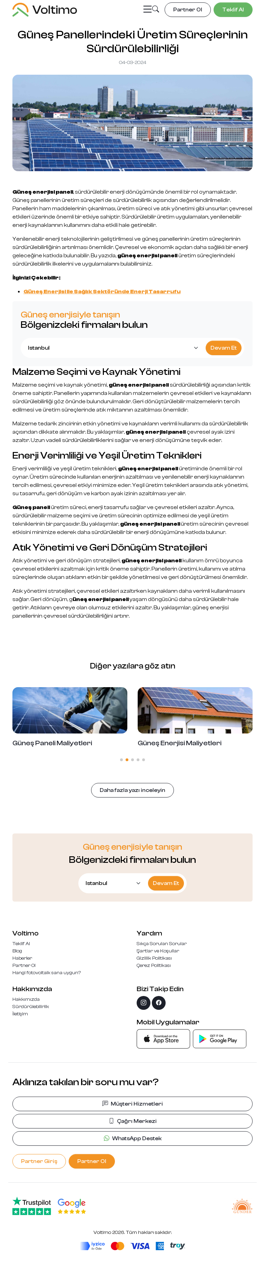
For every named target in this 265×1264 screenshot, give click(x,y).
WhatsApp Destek (132, 1138)
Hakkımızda (26, 999)
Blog (17, 951)
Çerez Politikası (154, 965)
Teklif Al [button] (233, 10)
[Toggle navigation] (147, 9)
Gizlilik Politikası (154, 958)
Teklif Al (21, 944)
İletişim (20, 1014)
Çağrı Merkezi (133, 1121)
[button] (155, 10)
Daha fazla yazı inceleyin (132, 790)
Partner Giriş (39, 1161)
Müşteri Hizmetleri (132, 1104)
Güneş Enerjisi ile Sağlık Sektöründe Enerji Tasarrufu (101, 291)
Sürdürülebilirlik (30, 1006)
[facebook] (159, 1003)
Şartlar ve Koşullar (158, 951)
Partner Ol (24, 965)
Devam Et (223, 348)
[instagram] (143, 1003)
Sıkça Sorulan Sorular (162, 944)
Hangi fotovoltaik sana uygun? (46, 973)
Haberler (22, 958)
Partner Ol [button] (187, 10)
